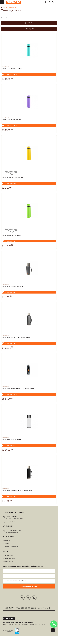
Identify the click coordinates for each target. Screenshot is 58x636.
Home (2, 7)
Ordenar (29, 29)
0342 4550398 (10, 522)
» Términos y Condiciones (10, 546)
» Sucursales (6, 540)
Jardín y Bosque (10, 7)
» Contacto (6, 543)
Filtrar (29, 23)
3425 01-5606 (10, 526)
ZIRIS (12, 631)
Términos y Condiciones (8, 630)
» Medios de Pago (8, 561)
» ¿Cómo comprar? (8, 555)
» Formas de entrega (9, 558)
